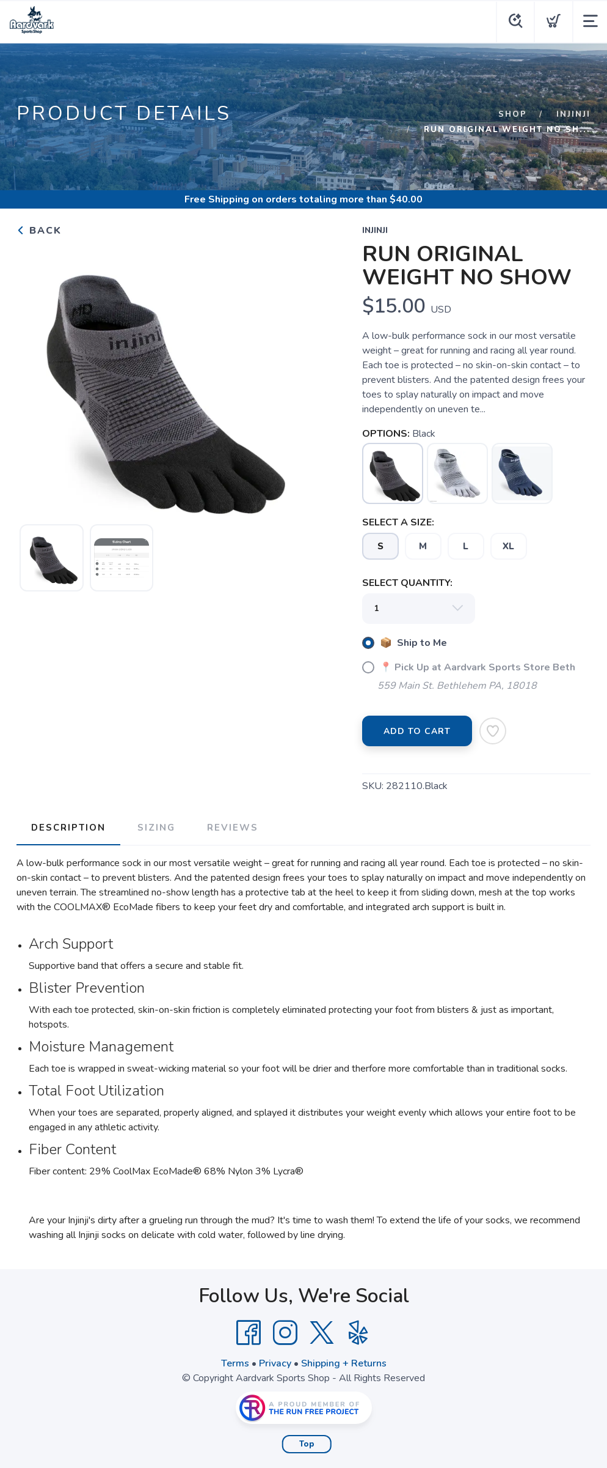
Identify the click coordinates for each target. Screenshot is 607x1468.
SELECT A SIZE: (398, 522)
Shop (512, 114)
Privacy (275, 1363)
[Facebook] (248, 1332)
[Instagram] (285, 1332)
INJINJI (573, 114)
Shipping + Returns (344, 1363)
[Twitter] (322, 1332)
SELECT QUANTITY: (407, 583)
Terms (235, 1363)
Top (306, 1444)
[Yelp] (358, 1332)
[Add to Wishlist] (492, 730)
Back (39, 230)
